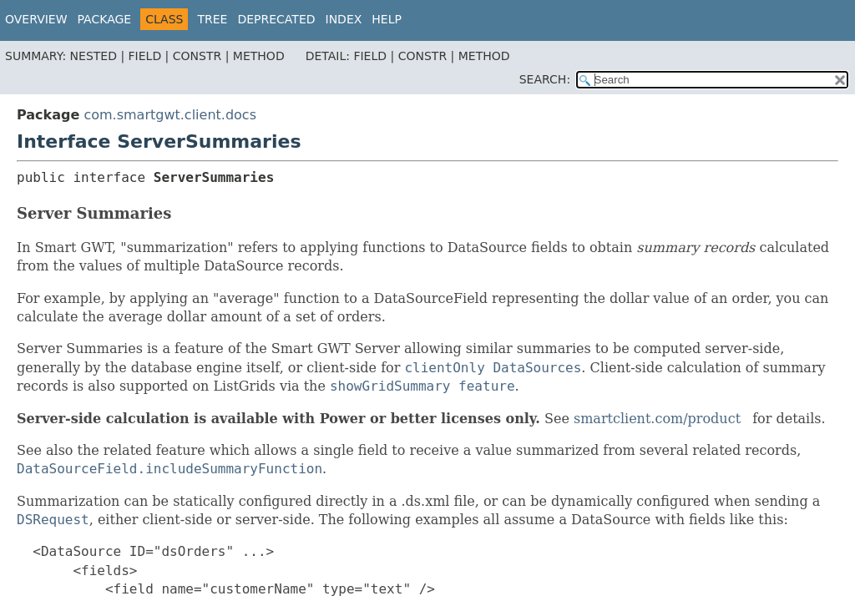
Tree (212, 19)
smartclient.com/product (657, 419)
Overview (36, 19)
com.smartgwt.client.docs (169, 115)
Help (387, 19)
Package (105, 19)
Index (344, 19)
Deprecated (276, 19)
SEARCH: (544, 79)
